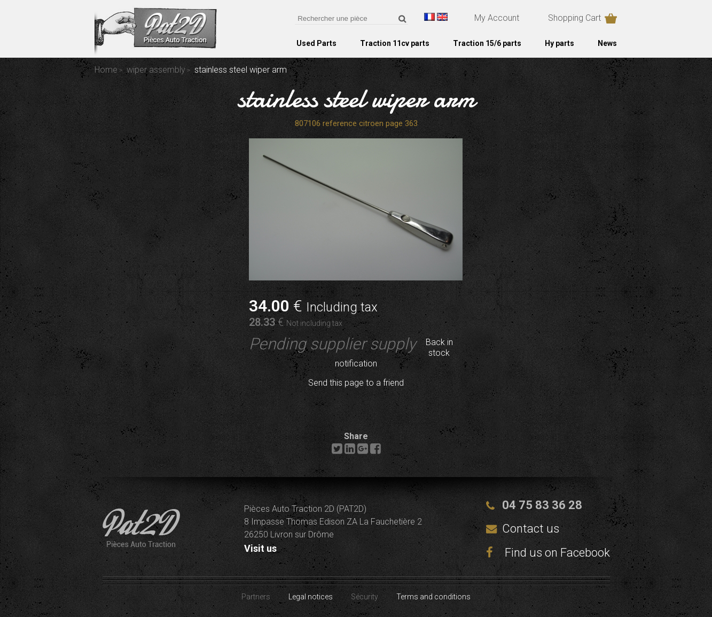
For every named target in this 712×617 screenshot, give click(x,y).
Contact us (530, 528)
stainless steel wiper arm (356, 98)
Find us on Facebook (548, 552)
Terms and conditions (433, 596)
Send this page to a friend (356, 383)
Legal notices (310, 596)
